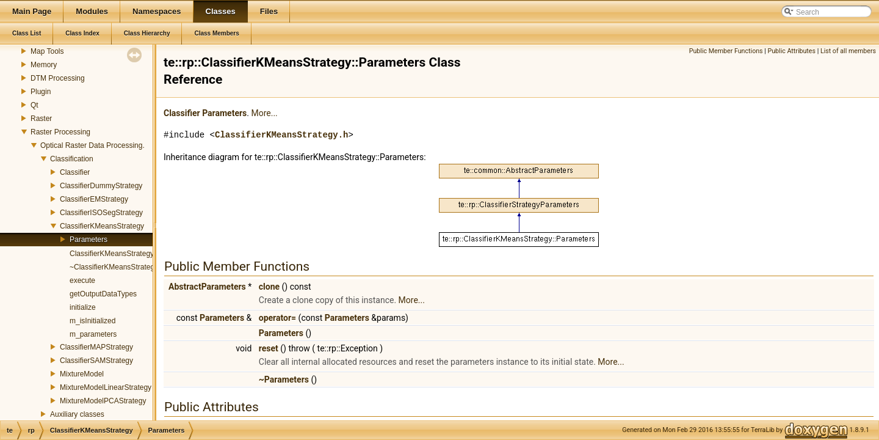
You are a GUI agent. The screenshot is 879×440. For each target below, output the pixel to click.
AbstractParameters (207, 287)
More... (264, 113)
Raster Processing (60, 132)
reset (268, 348)
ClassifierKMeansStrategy (102, 226)
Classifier (75, 172)
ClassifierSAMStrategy (96, 360)
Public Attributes (791, 51)
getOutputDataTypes (103, 294)
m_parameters (93, 334)
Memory (44, 65)
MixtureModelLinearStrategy (105, 387)
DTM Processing (58, 78)
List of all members (848, 51)
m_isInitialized (92, 321)
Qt (34, 105)
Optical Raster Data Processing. (92, 145)
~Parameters (284, 379)
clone (269, 287)
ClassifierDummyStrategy (101, 186)
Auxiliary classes (77, 414)
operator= (277, 318)
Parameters (88, 239)
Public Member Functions (726, 51)
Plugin (41, 91)
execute (82, 280)
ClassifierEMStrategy (94, 199)
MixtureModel (82, 374)
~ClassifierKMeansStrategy (114, 267)
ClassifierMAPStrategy (96, 347)
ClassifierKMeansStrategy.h (281, 135)
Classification (71, 159)
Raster (41, 118)
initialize (83, 307)
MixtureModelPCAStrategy (103, 401)
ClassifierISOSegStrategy (101, 212)
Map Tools (47, 51)
